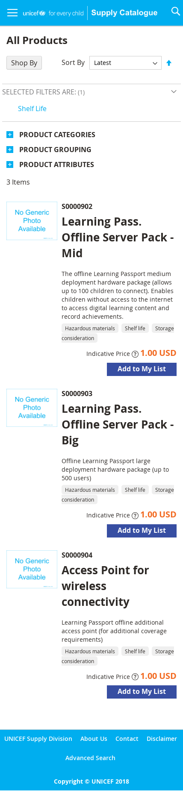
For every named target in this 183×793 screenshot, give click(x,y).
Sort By (73, 62)
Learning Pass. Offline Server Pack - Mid (118, 237)
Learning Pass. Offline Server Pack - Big (118, 424)
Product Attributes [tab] (56, 164)
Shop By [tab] (24, 63)
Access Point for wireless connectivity (105, 585)
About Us (93, 738)
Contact (127, 738)
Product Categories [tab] (57, 134)
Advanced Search (90, 758)
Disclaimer (162, 738)
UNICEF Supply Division (38, 738)
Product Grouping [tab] (55, 149)
